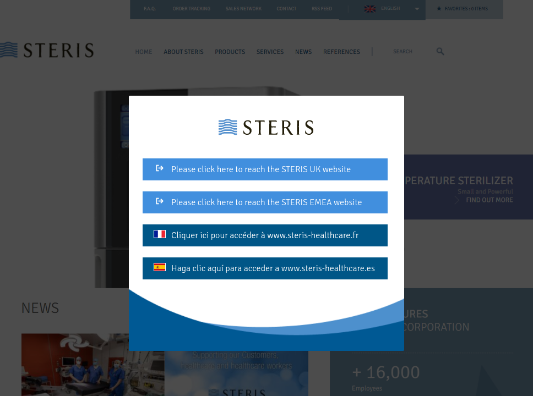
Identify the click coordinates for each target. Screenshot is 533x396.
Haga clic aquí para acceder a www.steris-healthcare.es (264, 268)
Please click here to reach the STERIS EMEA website (258, 202)
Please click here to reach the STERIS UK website (252, 169)
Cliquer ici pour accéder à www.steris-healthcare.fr (256, 235)
